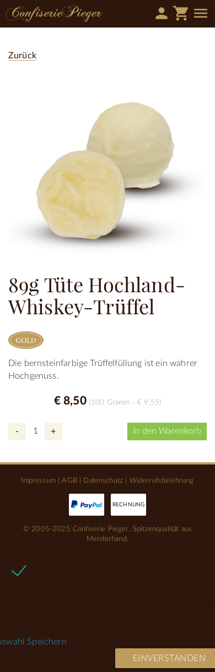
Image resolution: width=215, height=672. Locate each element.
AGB (69, 480)
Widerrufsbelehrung (162, 480)
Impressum (38, 480)
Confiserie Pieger (54, 14)
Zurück (22, 55)
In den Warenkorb (167, 431)
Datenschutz (103, 480)
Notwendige (54, 569)
